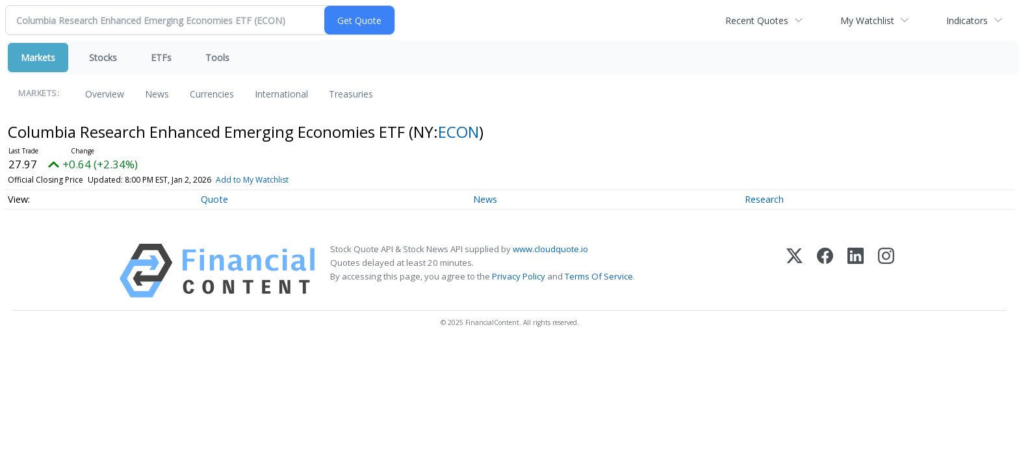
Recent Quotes (756, 20)
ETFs (161, 57)
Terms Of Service (599, 276)
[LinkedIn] (855, 270)
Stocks (103, 57)
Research (764, 199)
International (281, 94)
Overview (104, 94)
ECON (458, 131)
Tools (217, 57)
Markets (38, 57)
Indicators (967, 20)
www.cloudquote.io (550, 249)
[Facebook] (825, 270)
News (157, 94)
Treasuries (351, 94)
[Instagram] (886, 270)
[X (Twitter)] (794, 270)
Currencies (212, 94)
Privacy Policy (518, 276)
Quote (214, 199)
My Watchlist (867, 20)
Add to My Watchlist (252, 179)
